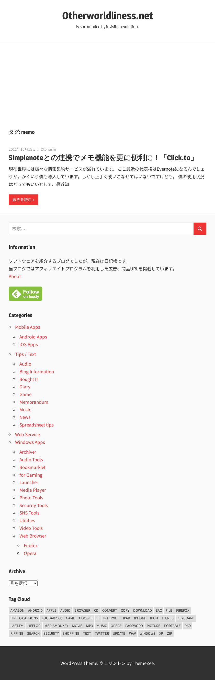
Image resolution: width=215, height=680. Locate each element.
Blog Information (36, 371)
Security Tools (33, 505)
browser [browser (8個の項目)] (82, 610)
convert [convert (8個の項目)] (109, 610)
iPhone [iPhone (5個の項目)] (140, 618)
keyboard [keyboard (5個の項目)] (186, 618)
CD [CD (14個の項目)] (96, 610)
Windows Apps (30, 442)
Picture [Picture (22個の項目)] (153, 625)
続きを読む (22, 199)
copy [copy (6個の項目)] (125, 610)
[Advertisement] (107, 81)
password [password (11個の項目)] (134, 625)
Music (25, 409)
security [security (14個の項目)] (51, 633)
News (24, 417)
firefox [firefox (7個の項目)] (182, 610)
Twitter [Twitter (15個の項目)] (102, 633)
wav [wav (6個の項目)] (132, 633)
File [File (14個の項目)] (169, 610)
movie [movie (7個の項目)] (77, 625)
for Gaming (30, 474)
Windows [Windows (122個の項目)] (147, 633)
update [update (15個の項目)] (119, 633)
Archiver (27, 451)
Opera (30, 553)
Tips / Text (25, 354)
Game (25, 394)
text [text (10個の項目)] (87, 633)
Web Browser (32, 535)
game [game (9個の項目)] (70, 618)
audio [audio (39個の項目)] (65, 610)
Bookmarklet (32, 467)
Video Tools (31, 528)
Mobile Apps (27, 327)
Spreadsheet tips (36, 424)
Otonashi (48, 149)
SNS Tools (29, 512)
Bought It (28, 379)
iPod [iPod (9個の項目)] (154, 618)
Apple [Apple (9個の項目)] (51, 610)
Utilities (27, 520)
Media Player (32, 490)
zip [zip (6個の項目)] (169, 633)
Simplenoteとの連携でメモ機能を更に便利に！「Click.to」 (103, 157)
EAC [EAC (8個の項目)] (159, 610)
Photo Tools (31, 497)
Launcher (28, 482)
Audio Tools (31, 459)
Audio (25, 363)
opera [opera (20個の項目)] (116, 625)
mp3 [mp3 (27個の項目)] (89, 625)
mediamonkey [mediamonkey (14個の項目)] (56, 625)
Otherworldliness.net (107, 15)
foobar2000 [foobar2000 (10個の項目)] (52, 618)
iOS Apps (28, 344)
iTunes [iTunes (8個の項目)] (168, 618)
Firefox (31, 545)
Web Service (27, 434)
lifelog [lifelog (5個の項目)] (34, 625)
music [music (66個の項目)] (102, 625)
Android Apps (33, 336)
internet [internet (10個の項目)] (111, 618)
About (15, 276)
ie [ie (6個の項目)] (97, 618)
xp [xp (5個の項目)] (161, 633)
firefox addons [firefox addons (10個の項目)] (24, 618)
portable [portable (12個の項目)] (172, 625)
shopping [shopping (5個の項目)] (71, 633)
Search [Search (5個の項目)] (33, 633)
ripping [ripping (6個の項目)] (16, 633)
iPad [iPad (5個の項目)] (126, 618)
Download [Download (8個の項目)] (142, 610)
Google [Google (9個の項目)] (86, 618)
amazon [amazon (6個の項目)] (17, 610)
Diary (24, 386)
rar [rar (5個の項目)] (188, 625)
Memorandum (33, 402)
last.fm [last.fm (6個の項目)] (17, 625)
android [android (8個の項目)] (35, 610)
